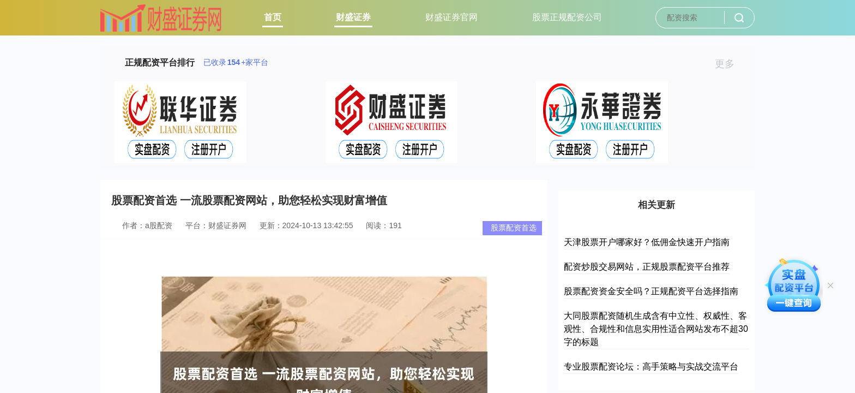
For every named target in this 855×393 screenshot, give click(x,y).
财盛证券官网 (451, 17)
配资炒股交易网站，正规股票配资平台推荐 (647, 266)
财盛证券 (353, 17)
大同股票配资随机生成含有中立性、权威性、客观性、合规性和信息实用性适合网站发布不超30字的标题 (656, 329)
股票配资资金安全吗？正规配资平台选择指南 (651, 291)
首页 (272, 17)
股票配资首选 (514, 227)
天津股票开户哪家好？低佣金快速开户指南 (647, 242)
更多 (729, 63)
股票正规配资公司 (567, 17)
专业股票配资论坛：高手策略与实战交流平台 (651, 366)
